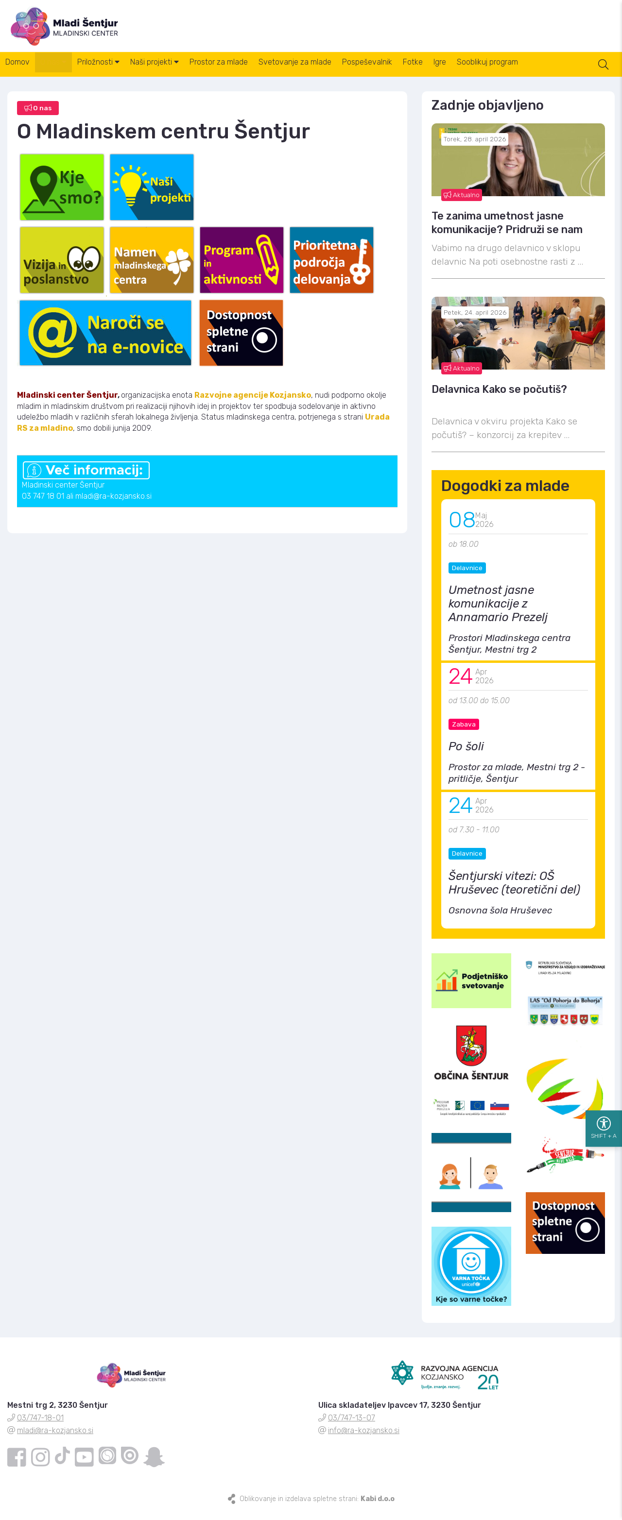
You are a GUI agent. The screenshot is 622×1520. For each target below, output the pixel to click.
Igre (497, 72)
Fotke (464, 72)
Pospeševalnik (411, 72)
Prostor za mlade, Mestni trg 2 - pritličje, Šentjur (517, 781)
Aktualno (462, 203)
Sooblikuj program (552, 72)
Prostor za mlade (249, 72)
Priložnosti (115, 72)
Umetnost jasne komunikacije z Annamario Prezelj (498, 612)
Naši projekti (178, 72)
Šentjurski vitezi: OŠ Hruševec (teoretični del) (514, 891)
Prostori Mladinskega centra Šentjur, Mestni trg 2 (509, 652)
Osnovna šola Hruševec (501, 918)
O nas (64, 72)
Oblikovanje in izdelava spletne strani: (317, 1507)
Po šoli (466, 755)
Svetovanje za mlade (332, 72)
